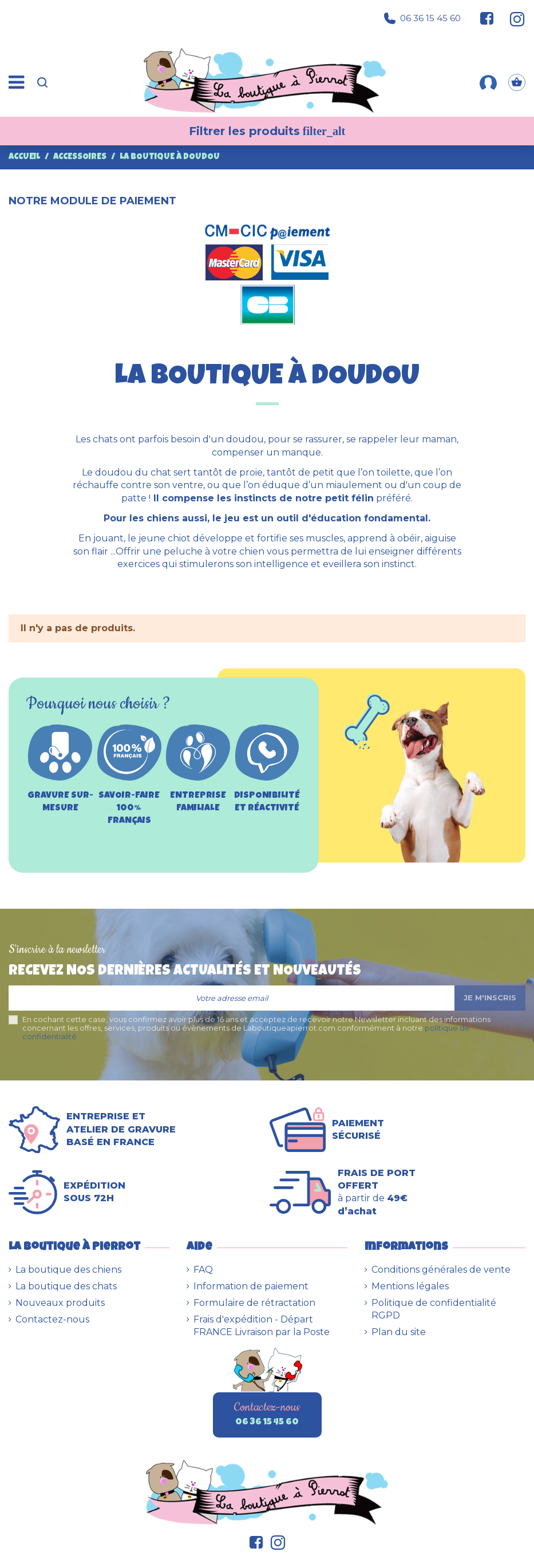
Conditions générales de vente (441, 1269)
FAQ (203, 1269)
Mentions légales (410, 1286)
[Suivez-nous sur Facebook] (487, 18)
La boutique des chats (66, 1286)
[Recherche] (42, 82)
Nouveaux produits (60, 1302)
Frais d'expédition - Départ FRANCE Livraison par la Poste (261, 1325)
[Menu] (16, 83)
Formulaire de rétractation (254, 1302)
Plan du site (398, 1332)
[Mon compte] (488, 82)
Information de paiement (250, 1286)
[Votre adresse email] (231, 997)
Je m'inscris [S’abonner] (490, 997)
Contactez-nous (52, 1319)
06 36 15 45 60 (422, 18)
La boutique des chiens (68, 1269)
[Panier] (517, 82)
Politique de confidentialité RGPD (433, 1309)
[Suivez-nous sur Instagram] (512, 18)
